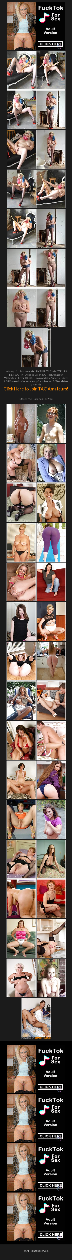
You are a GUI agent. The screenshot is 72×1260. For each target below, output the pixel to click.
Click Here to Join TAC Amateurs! (36, 388)
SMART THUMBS (42, 1038)
